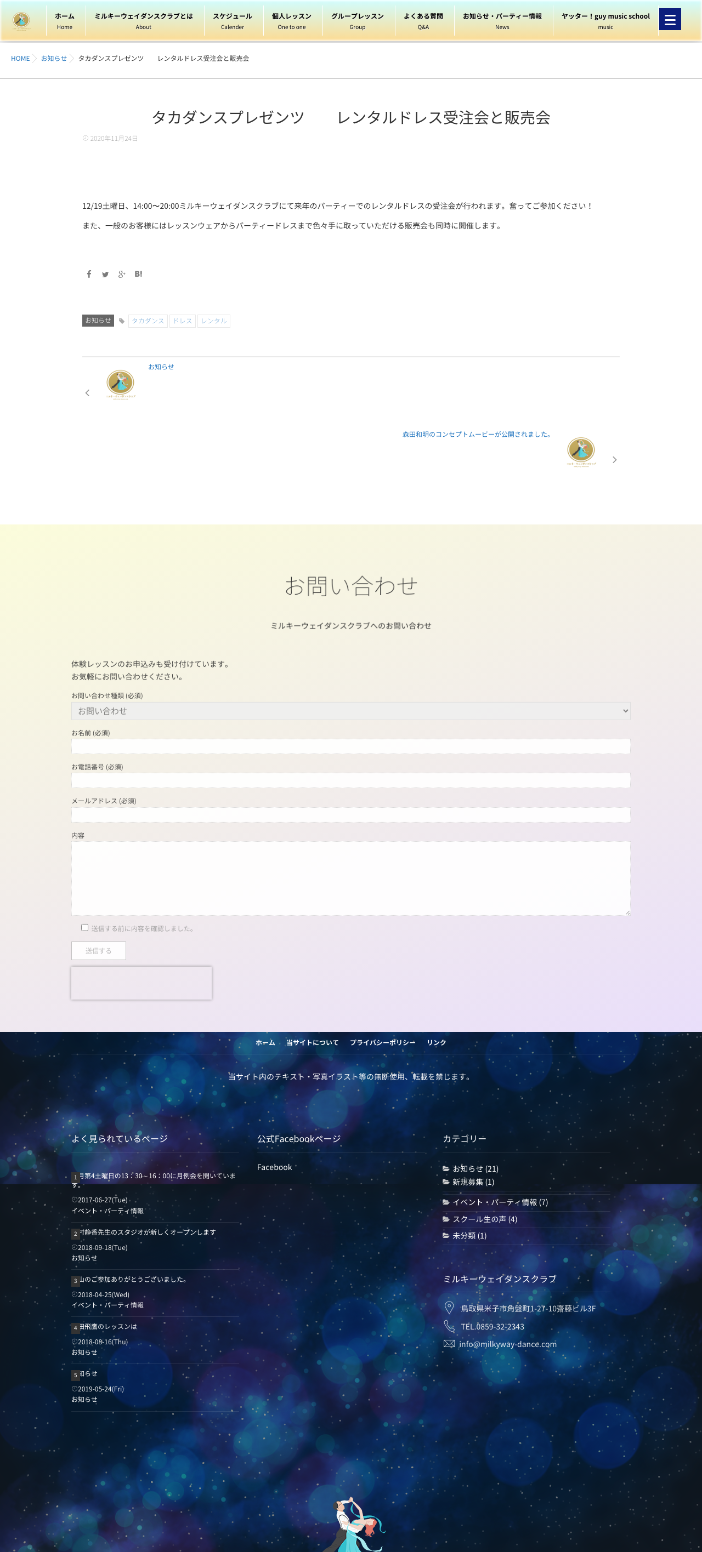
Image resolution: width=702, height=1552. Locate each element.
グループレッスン (357, 23)
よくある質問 (423, 23)
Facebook (274, 1099)
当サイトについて (312, 975)
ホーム (65, 23)
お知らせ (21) (475, 1101)
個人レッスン (292, 23)
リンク (436, 975)
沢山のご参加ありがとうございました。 (130, 1211)
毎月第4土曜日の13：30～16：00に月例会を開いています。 (153, 1113)
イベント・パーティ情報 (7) (500, 1134)
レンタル (214, 320)
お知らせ (98, 320)
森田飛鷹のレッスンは (104, 1259)
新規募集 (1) (473, 1115)
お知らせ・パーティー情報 (502, 23)
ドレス (183, 320)
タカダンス (148, 320)
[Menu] (670, 19)
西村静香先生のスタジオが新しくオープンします (143, 1164)
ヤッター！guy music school (606, 23)
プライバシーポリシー (383, 975)
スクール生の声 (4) (484, 1151)
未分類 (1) (469, 1168)
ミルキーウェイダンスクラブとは (143, 23)
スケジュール (232, 23)
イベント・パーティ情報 (107, 1143)
